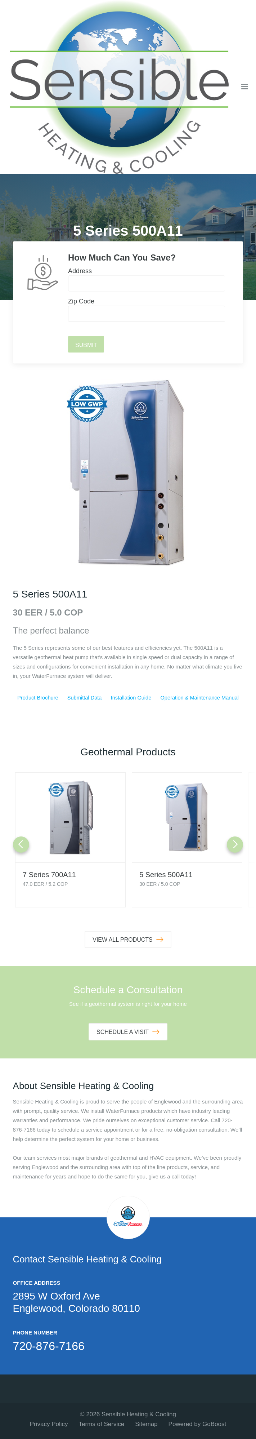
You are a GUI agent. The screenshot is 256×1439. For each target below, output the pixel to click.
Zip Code (81, 301)
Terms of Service (102, 1424)
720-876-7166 (49, 1346)
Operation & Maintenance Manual (199, 698)
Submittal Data (84, 698)
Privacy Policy (49, 1424)
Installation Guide (130, 698)
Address (80, 271)
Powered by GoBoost (197, 1424)
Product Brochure (38, 698)
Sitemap (146, 1424)
